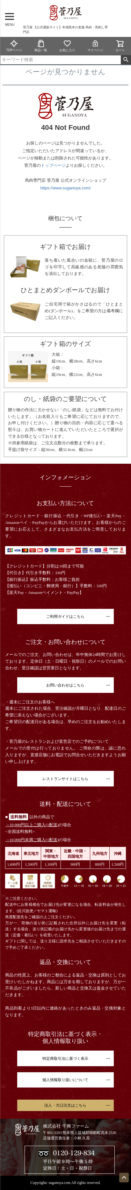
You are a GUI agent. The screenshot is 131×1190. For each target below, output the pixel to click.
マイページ (95, 45)
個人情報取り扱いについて (65, 1080)
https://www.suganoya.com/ (65, 188)
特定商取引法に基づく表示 (65, 1058)
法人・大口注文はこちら (65, 1105)
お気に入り (67, 45)
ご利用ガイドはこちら (65, 616)
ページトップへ (124, 1177)
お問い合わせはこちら (65, 685)
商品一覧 (40, 45)
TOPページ (14, 45)
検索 (126, 59)
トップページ (53, 165)
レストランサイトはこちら (65, 779)
